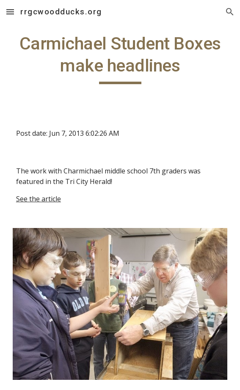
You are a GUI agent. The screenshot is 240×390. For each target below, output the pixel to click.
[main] (120, 58)
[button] (10, 11)
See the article (38, 198)
